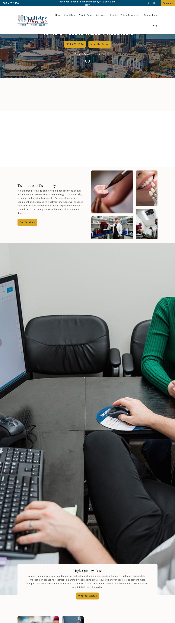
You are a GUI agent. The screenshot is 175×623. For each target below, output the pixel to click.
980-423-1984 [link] (11, 3)
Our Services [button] (27, 222)
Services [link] (100, 15)
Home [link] (58, 15)
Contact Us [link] (149, 15)
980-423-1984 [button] (75, 44)
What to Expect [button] (87, 595)
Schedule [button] (168, 3)
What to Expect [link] (86, 15)
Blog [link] (155, 25)
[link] (149, 3)
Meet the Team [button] (100, 44)
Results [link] (114, 15)
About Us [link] (68, 15)
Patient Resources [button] (129, 15)
